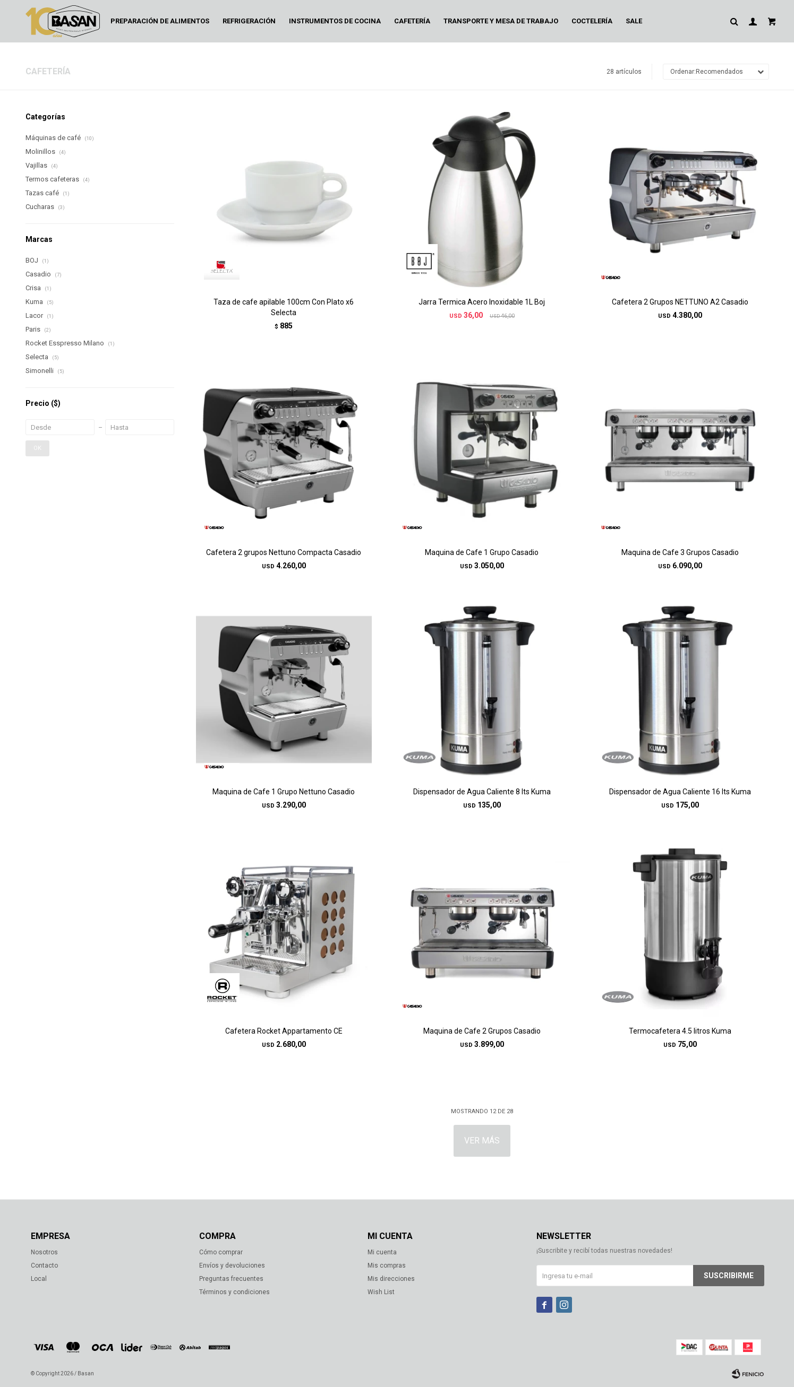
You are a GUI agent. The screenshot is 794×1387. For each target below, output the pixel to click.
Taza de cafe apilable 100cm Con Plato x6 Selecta (284, 307)
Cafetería (412, 21)
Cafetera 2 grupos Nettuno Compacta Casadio (283, 552)
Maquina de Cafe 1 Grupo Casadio (482, 552)
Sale (634, 21)
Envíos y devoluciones (232, 1265)
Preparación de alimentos (159, 21)
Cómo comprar (221, 1252)
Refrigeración (249, 21)
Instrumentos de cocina (335, 21)
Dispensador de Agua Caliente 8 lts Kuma (482, 791)
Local (39, 1278)
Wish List (381, 1292)
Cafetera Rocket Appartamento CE (284, 1031)
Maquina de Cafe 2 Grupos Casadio (482, 1031)
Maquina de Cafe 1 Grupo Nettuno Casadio (283, 791)
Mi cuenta (382, 1252)
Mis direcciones (391, 1278)
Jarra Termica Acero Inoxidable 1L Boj (482, 302)
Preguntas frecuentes (231, 1278)
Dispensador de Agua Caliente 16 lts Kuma (680, 791)
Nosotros (44, 1252)
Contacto (44, 1265)
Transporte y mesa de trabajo (500, 21)
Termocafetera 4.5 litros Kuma (680, 1031)
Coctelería (591, 21)
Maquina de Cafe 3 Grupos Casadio (680, 552)
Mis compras (387, 1265)
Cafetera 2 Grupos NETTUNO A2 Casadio (680, 302)
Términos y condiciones (234, 1292)
